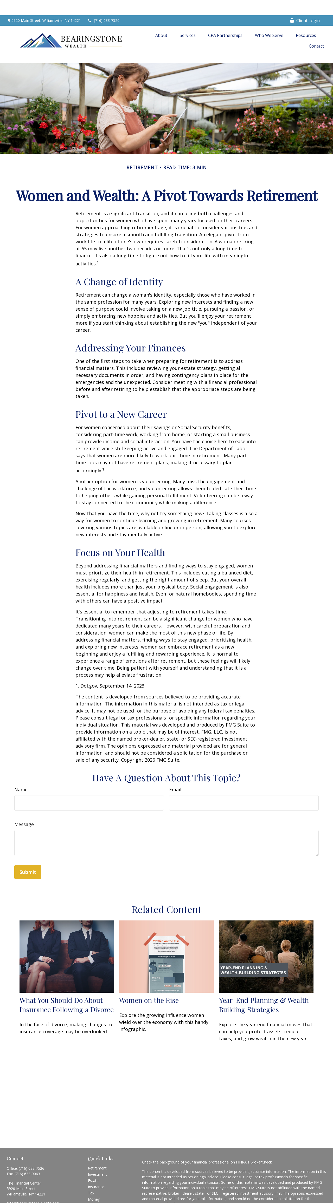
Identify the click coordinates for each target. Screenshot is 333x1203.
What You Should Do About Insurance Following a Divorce (67, 981)
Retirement (97, 1144)
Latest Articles (100, 1188)
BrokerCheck (261, 1138)
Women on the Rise (149, 977)
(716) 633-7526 (103, 5)
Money (94, 1176)
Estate (93, 1157)
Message (24, 801)
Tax (91, 1169)
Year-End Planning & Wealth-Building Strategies (265, 981)
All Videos (96, 1194)
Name (21, 766)
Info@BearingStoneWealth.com (33, 1180)
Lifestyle (95, 1182)
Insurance (96, 1163)
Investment (97, 1151)
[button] (161, 19)
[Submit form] (27, 849)
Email (175, 766)
